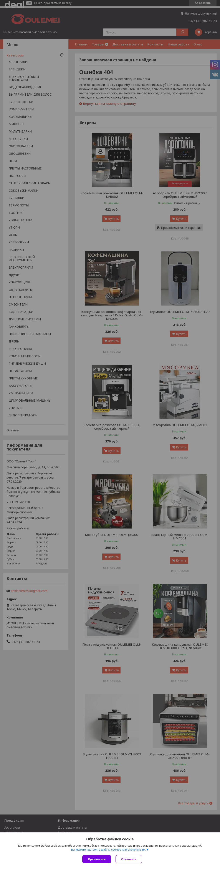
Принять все (97, 859)
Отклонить (128, 859)
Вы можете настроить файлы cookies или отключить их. (108, 849)
